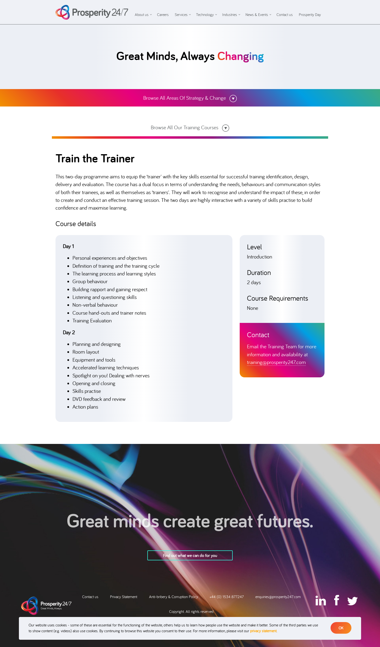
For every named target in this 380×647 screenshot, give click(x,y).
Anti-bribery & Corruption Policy (173, 596)
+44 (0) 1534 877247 (227, 596)
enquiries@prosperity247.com (278, 596)
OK (341, 627)
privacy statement (263, 630)
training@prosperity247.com (276, 362)
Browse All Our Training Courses (190, 127)
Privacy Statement (123, 596)
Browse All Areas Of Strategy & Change (190, 97)
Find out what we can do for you (190, 555)
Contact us (90, 596)
